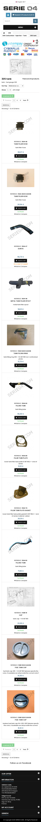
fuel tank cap (20, 667)
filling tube (21, 406)
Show (4, 90)
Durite (20, 249)
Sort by (4, 86)
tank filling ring (21, 353)
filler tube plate (21, 458)
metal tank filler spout (21, 301)
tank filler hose (20, 144)
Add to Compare (21, 162)
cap (20, 615)
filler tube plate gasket (21, 510)
